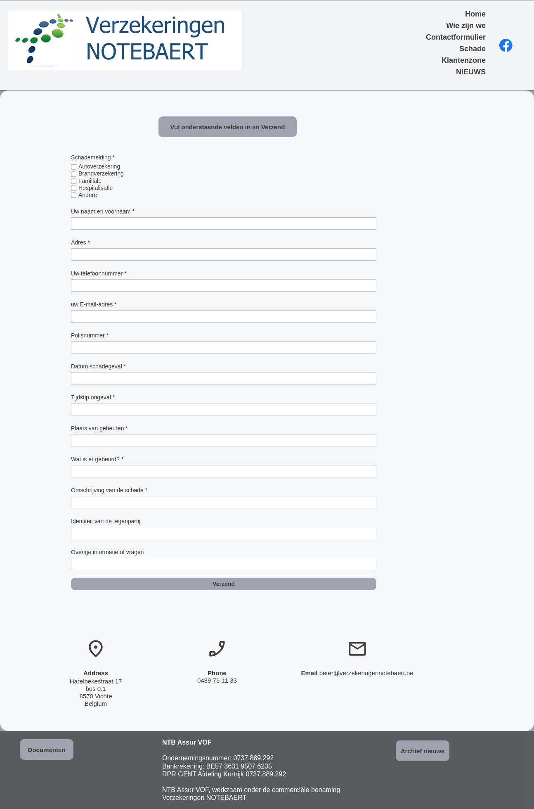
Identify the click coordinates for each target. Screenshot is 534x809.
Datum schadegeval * (98, 366)
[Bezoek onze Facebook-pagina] (506, 45)
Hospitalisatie (95, 188)
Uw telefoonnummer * (99, 273)
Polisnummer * (90, 335)
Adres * (80, 242)
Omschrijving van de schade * (109, 490)
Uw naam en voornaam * (103, 211)
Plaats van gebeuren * (99, 428)
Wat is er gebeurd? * (97, 459)
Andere (87, 195)
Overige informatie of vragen (107, 552)
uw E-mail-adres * (93, 304)
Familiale (90, 181)
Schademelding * (93, 157)
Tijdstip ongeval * (93, 397)
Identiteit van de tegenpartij (105, 521)
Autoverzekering (99, 166)
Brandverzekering (101, 173)
